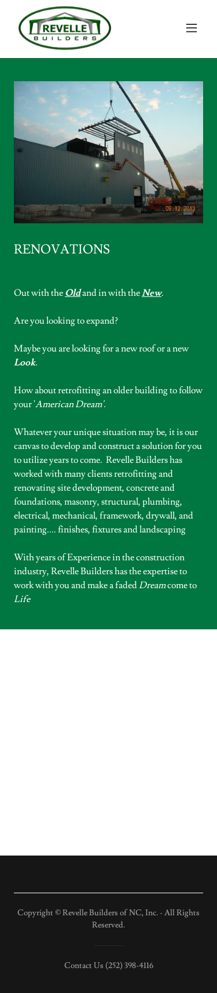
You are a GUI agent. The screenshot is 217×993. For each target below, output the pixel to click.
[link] (65, 28)
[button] (191, 27)
